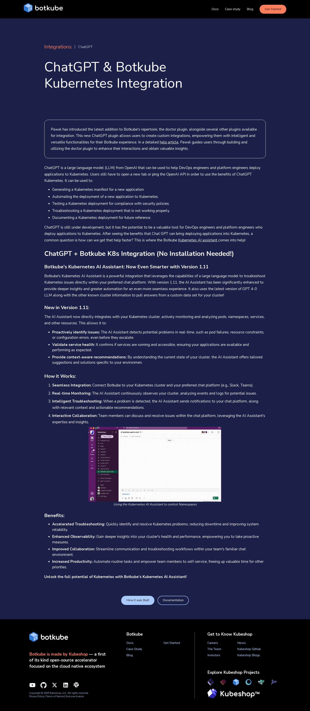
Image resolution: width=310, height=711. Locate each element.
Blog (250, 9)
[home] (43, 9)
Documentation (173, 600)
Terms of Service (55, 696)
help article (169, 142)
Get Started (273, 9)
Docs (215, 9)
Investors (213, 655)
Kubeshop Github (249, 649)
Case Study (134, 649)
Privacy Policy (36, 696)
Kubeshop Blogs (248, 655)
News (241, 643)
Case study (232, 9)
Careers (212, 643)
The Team (214, 649)
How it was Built (137, 600)
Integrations (58, 46)
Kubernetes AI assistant (198, 240)
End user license (75, 696)
